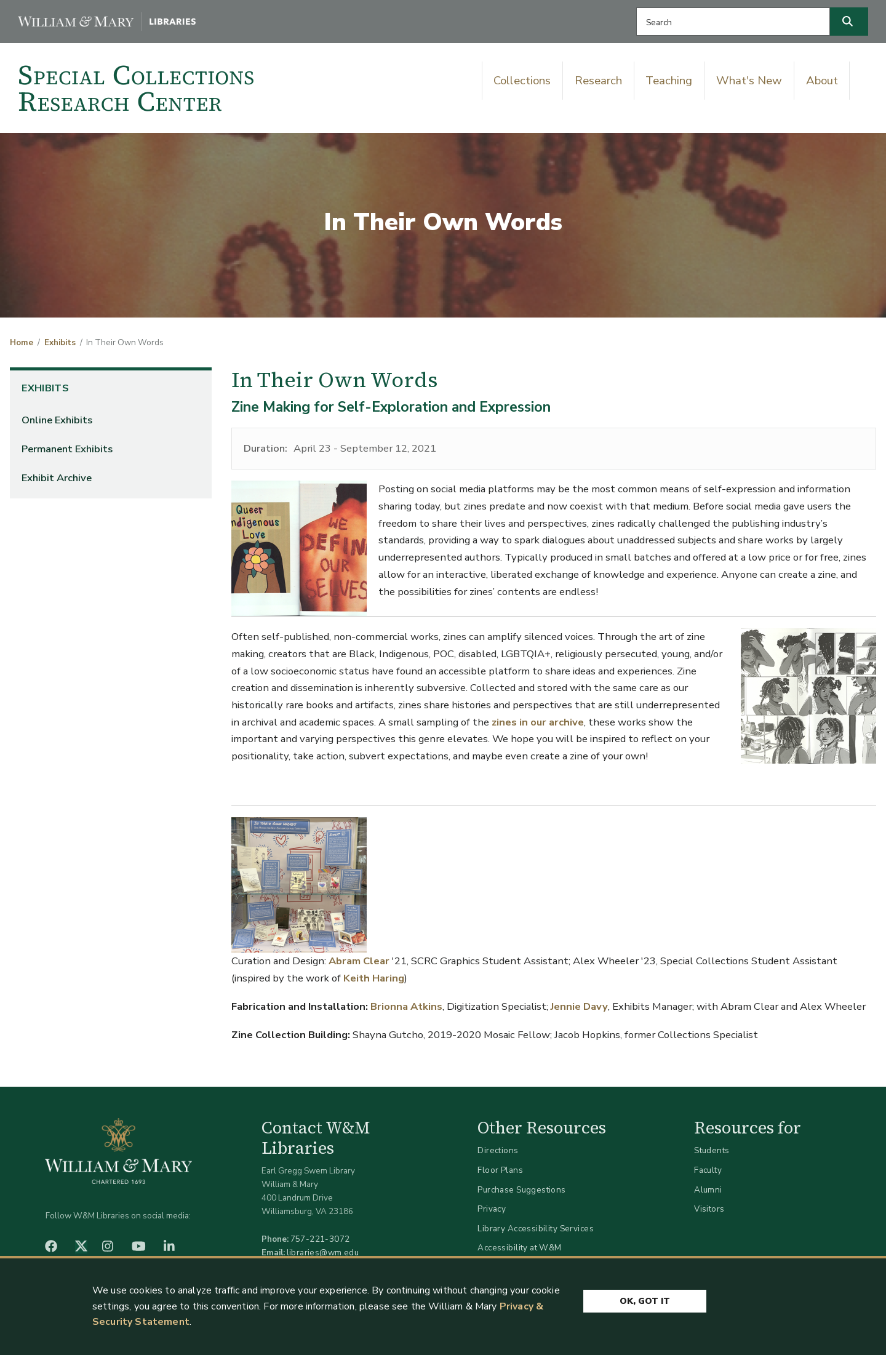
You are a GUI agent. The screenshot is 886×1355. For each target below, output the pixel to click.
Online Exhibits (57, 420)
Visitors (709, 1209)
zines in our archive (538, 722)
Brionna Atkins (406, 1006)
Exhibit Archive (57, 478)
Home (21, 342)
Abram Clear (359, 961)
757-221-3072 (320, 1239)
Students (711, 1150)
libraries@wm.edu (323, 1252)
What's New (749, 81)
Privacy (491, 1209)
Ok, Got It (645, 1301)
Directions (497, 1150)
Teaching (668, 81)
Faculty (708, 1170)
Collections (522, 81)
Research (598, 81)
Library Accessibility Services (535, 1228)
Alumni (708, 1190)
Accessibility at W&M (519, 1247)
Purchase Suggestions (521, 1190)
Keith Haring (373, 978)
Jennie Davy (579, 1006)
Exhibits (60, 342)
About (822, 81)
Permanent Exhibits (67, 449)
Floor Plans (500, 1170)
